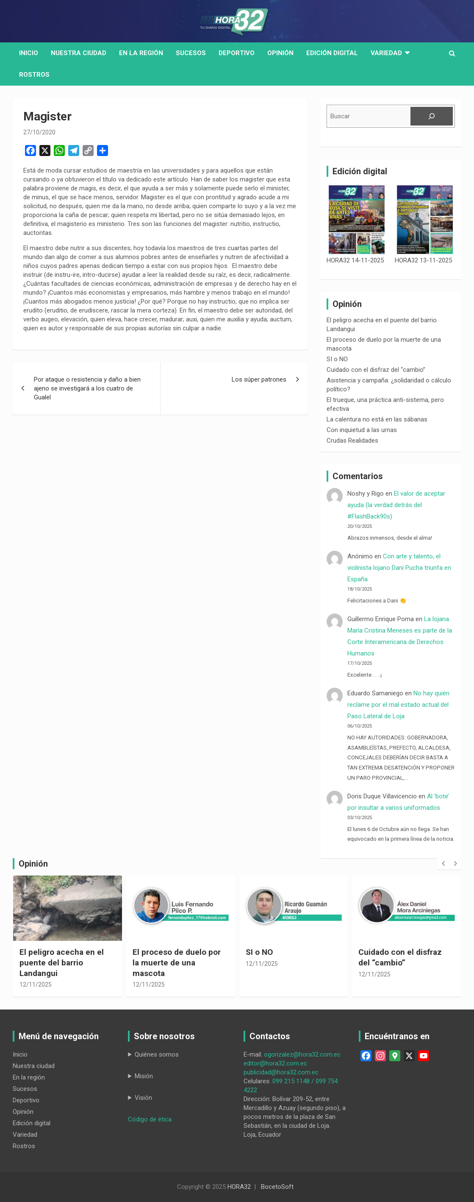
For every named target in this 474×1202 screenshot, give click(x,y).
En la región (141, 53)
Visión (143, 1098)
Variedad (386, 53)
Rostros (34, 74)
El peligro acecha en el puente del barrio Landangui (61, 962)
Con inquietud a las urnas (362, 430)
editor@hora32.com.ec (275, 1063)
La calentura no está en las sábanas (377, 419)
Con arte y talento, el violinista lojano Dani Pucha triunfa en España (399, 567)
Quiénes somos (157, 1054)
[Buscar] (431, 116)
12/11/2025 (35, 984)
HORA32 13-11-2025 (423, 260)
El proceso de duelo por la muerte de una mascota (177, 962)
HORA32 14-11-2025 (355, 260)
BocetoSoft (277, 1187)
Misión (144, 1076)
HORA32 (239, 1187)
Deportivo (237, 53)
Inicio (28, 53)
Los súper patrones (259, 379)
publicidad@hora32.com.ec (281, 1072)
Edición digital (332, 53)
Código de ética (150, 1119)
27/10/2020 (39, 132)
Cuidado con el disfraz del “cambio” (376, 370)
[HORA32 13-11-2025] (425, 219)
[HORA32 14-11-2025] (357, 219)
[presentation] (443, 864)
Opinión (280, 53)
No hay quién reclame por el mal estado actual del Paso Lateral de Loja (398, 704)
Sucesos (191, 53)
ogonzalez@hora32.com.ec (302, 1054)
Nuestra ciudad (34, 1066)
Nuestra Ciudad (78, 53)
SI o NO (337, 359)
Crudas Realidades (352, 440)
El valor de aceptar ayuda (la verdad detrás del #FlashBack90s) (396, 505)
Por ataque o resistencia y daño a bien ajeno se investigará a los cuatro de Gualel (87, 388)
